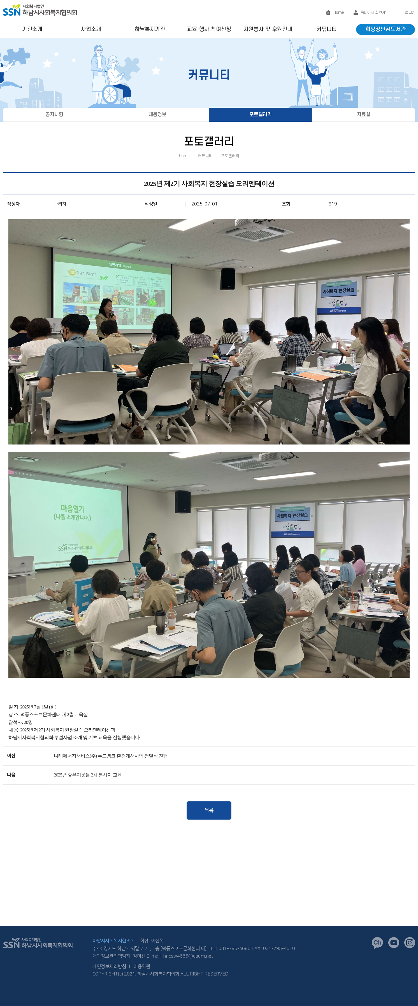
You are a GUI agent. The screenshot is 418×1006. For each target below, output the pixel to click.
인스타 (409, 942)
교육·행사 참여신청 (209, 29)
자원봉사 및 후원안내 (267, 29)
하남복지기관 (150, 29)
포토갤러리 (260, 114)
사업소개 (91, 29)
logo (40, 10)
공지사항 (54, 114)
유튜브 (393, 942)
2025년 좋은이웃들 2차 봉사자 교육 (88, 775)
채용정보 (157, 114)
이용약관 (141, 966)
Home (338, 12)
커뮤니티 (327, 29)
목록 (209, 810)
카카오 (377, 943)
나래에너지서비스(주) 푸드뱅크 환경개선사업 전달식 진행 (111, 756)
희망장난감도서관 (385, 29)
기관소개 (32, 29)
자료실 (363, 114)
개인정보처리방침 (109, 966)
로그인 (410, 12)
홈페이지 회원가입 (375, 12)
